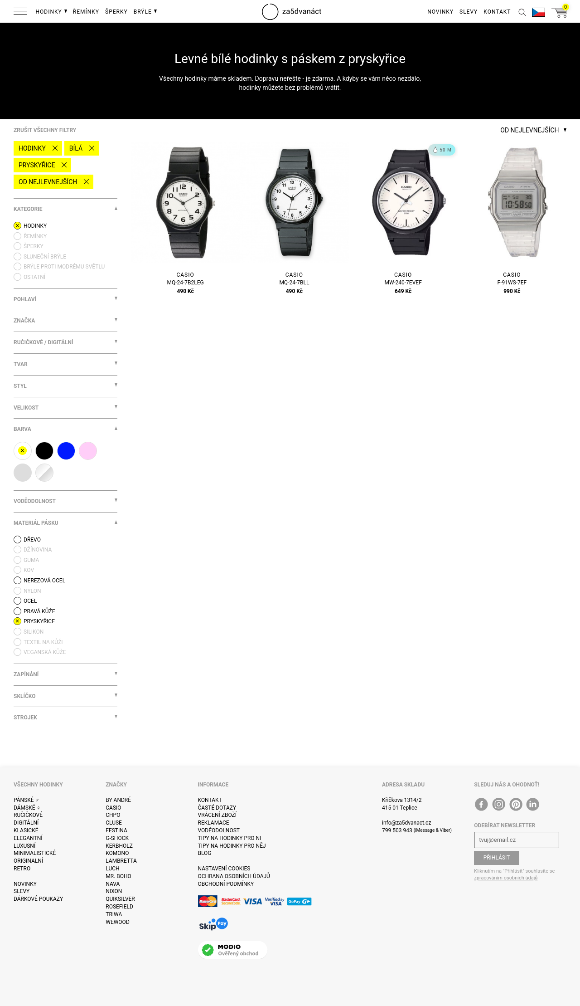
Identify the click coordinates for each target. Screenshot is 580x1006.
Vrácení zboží (217, 815)
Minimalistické (35, 853)
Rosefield (119, 906)
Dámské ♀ (27, 808)
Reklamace (213, 823)
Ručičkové (28, 815)
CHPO (113, 815)
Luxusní (24, 846)
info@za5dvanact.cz (406, 823)
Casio (113, 808)
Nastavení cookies (224, 868)
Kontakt (210, 800)
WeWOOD (118, 922)
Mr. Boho (118, 876)
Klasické (26, 830)
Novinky (25, 884)
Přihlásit (496, 858)
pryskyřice (37, 165)
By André (118, 800)
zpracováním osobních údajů (505, 878)
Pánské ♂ (26, 800)
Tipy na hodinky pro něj (232, 846)
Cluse (114, 823)
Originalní (28, 861)
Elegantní (28, 838)
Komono (117, 853)
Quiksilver (120, 899)
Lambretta (121, 861)
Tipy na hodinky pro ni (229, 838)
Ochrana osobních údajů (234, 876)
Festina (116, 830)
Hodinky (32, 148)
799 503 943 (397, 830)
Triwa (114, 914)
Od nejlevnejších (48, 182)
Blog (205, 853)
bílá (75, 148)
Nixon (114, 891)
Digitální (26, 823)
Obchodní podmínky (226, 884)
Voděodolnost (219, 830)
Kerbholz (119, 846)
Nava (113, 884)
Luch (112, 868)
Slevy (21, 891)
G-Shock (117, 838)
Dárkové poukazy (38, 899)
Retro (22, 868)
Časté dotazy (217, 808)
